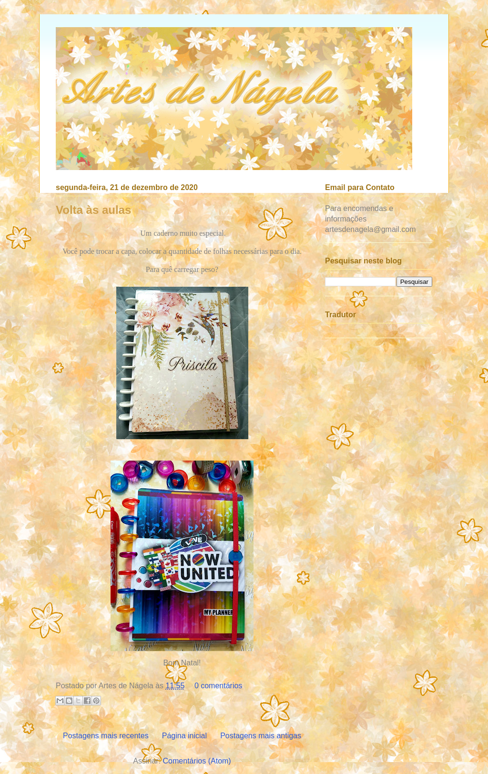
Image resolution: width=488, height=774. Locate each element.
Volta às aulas (93, 209)
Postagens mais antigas (260, 736)
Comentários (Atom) (197, 761)
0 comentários (218, 686)
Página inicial (184, 736)
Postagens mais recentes (106, 736)
